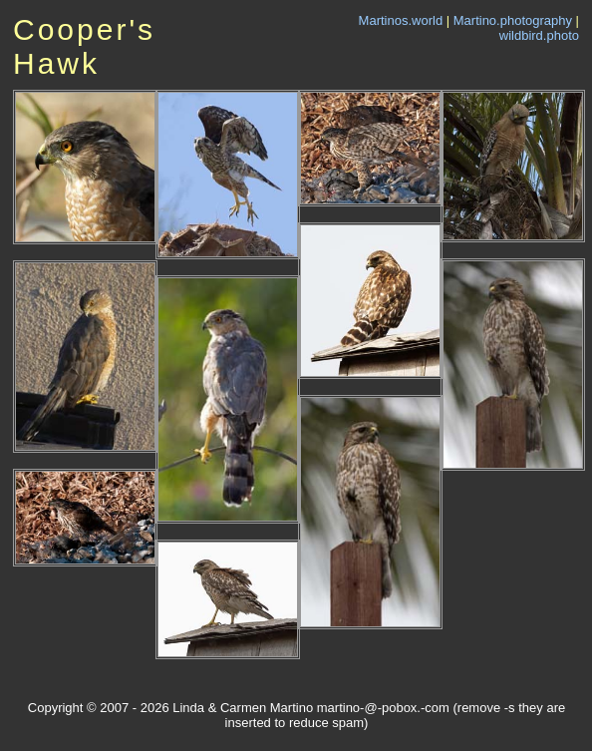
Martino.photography (512, 20)
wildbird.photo (539, 35)
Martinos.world (401, 20)
